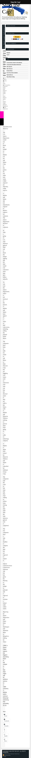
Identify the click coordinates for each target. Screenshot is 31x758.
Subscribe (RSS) (6, 755)
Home (4, 25)
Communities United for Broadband (14, 62)
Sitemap (4, 756)
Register (8, 52)
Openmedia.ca (10, 74)
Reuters (4, 97)
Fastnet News (9, 70)
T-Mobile (5, 41)
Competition (7, 85)
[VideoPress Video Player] (3, 644)
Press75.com (17, 753)
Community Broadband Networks (14, 64)
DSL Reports (9, 66)
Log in (8, 54)
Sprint (5, 39)
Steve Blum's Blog (11, 76)
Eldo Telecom (9, 68)
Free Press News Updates (12, 72)
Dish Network (5, 32)
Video (5, 42)
